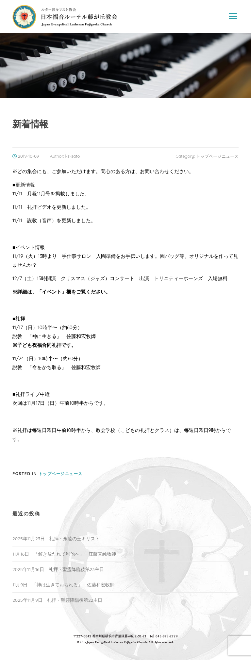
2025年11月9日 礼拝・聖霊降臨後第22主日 (57, 600)
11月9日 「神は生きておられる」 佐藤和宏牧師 (63, 585)
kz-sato (72, 156)
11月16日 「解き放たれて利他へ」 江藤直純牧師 (64, 554)
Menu (233, 16)
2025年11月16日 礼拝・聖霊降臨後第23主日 (58, 569)
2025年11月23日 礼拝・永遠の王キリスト (56, 539)
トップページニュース (217, 156)
